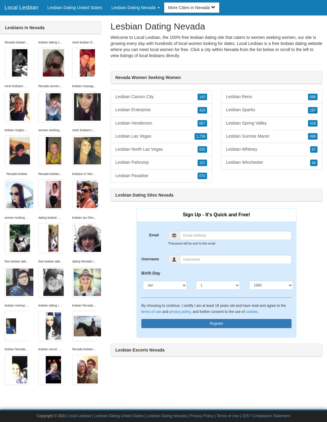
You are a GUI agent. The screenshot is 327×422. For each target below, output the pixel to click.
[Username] (236, 259)
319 (202, 110)
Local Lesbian (21, 8)
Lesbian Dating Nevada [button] (135, 7)
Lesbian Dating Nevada (167, 416)
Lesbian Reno (272, 97)
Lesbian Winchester (272, 162)
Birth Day (150, 273)
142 (202, 97)
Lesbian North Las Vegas (161, 149)
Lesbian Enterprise (161, 110)
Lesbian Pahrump (161, 162)
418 (313, 123)
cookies (252, 312)
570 (202, 176)
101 (202, 163)
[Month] (165, 285)
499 (313, 136)
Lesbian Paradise (161, 176)
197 (313, 110)
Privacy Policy (201, 416)
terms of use (151, 312)
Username (150, 259)
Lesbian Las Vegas (161, 136)
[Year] (271, 285)
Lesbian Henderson (161, 123)
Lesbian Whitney (272, 149)
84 (314, 163)
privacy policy (179, 312)
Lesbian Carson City (161, 97)
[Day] (218, 285)
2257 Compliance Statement (266, 416)
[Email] (236, 235)
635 (202, 149)
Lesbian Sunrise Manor (272, 136)
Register (216, 323)
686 (313, 97)
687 (202, 123)
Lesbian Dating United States (74, 7)
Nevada (231, 49)
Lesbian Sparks (272, 110)
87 (314, 149)
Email (154, 235)
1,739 (200, 136)
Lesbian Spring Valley (272, 123)
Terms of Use (228, 416)
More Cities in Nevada (191, 7)
